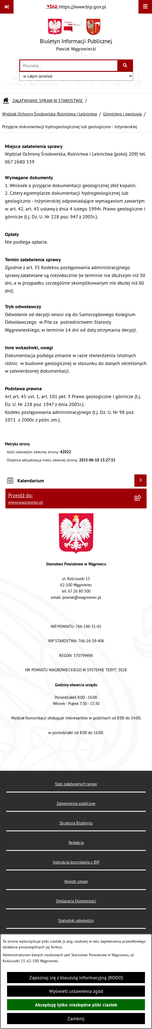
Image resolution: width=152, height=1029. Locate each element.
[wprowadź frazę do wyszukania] (68, 65)
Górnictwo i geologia (122, 114)
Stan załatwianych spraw (76, 783)
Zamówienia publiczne (76, 803)
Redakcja (76, 842)
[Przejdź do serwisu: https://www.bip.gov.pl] (76, 6)
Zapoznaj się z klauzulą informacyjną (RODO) (76, 977)
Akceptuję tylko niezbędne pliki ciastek (76, 1005)
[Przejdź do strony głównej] (76, 36)
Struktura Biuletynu (76, 823)
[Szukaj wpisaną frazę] (125, 65)
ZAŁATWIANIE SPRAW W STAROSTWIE (47, 100)
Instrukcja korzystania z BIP (76, 862)
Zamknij (76, 1018)
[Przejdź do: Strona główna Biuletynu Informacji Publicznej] (6, 100)
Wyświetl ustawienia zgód (76, 991)
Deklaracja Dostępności (76, 901)
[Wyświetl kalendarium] (140, 480)
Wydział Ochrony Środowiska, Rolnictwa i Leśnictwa (49, 114)
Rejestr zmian (76, 881)
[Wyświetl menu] (145, 7)
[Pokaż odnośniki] (7, 7)
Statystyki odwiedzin (76, 920)
